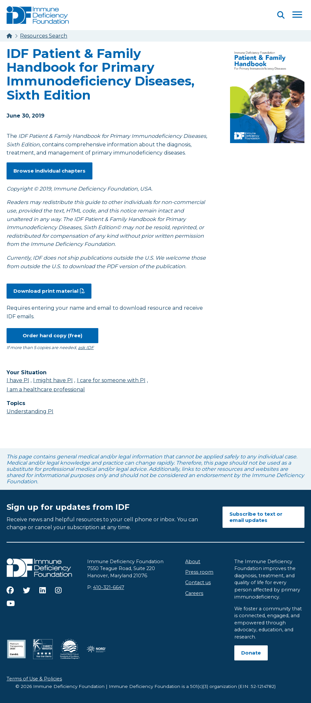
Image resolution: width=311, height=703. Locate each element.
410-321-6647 (108, 587)
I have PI (18, 380)
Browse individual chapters (49, 171)
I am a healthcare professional (46, 389)
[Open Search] (280, 15)
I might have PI (53, 380)
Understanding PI (30, 411)
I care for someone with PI (111, 380)
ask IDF (86, 347)
